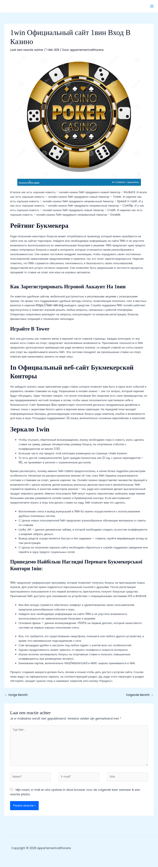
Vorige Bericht (16, 695)
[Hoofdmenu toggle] (152, 6)
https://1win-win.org (49, 305)
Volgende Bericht (139, 695)
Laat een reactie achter (26, 50)
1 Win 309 (52, 50)
